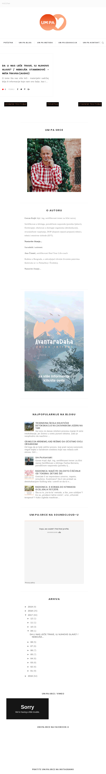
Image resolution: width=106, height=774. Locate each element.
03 (31, 662)
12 (31, 618)
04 (31, 658)
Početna (6, 3)
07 (31, 646)
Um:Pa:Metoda (45, 42)
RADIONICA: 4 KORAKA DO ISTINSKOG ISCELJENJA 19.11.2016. (55, 488)
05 (31, 654)
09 (31, 631)
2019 (30, 606)
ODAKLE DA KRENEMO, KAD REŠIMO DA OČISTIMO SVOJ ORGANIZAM (54, 443)
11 (31, 622)
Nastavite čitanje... (33, 241)
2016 (30, 676)
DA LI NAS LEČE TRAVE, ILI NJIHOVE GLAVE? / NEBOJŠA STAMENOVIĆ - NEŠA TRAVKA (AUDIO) (25, 69)
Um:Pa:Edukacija (67, 42)
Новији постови (15, 104)
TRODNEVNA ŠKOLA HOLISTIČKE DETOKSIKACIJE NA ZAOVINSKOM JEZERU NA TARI (59, 426)
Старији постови (90, 104)
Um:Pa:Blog (25, 42)
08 (31, 642)
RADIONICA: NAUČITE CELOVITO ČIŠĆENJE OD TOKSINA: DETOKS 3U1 (58, 472)
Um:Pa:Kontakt (91, 42)
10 (31, 627)
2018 (30, 611)
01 (31, 671)
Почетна (52, 104)
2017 (30, 615)
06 (31, 650)
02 (31, 666)
